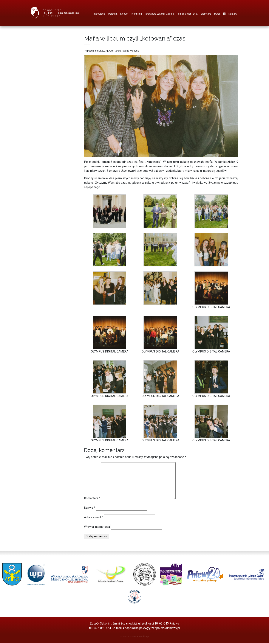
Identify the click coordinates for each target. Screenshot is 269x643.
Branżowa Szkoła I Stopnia (160, 13)
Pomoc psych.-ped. (187, 13)
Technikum (137, 13)
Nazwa (89, 508)
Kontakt (232, 13)
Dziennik (112, 13)
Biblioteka (206, 13)
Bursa (217, 13)
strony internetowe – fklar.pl (134, 636)
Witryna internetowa (97, 527)
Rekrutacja (99, 13)
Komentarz (92, 498)
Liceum (124, 13)
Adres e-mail (93, 517)
